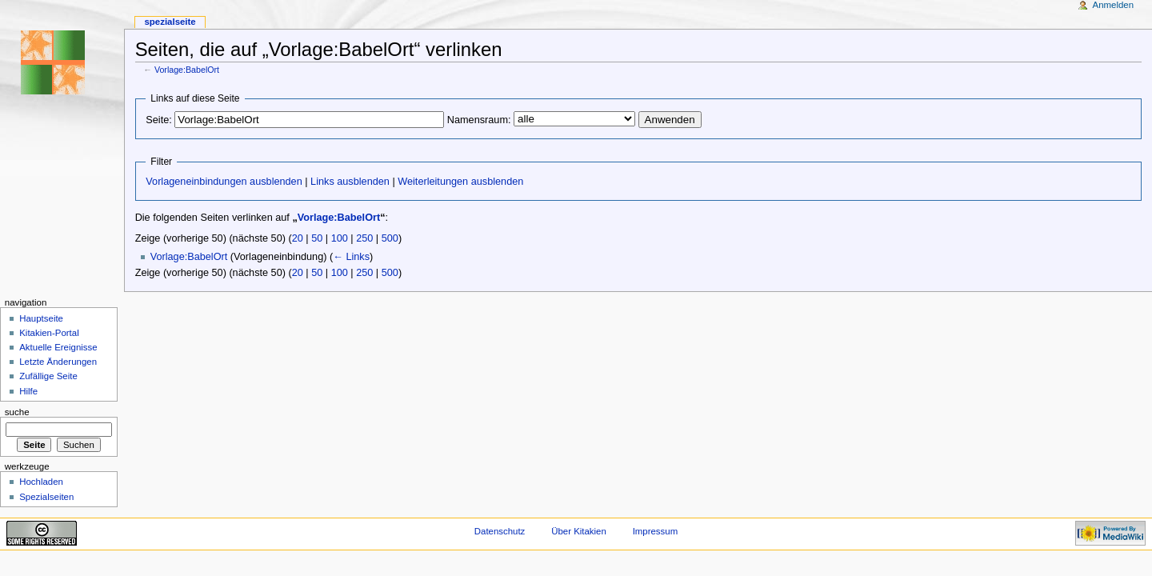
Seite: (158, 120)
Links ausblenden (350, 181)
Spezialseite (169, 21)
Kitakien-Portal (48, 333)
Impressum (655, 531)
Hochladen (41, 481)
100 (339, 238)
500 (390, 238)
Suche (17, 412)
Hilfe (28, 391)
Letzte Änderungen (58, 361)
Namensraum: (479, 120)
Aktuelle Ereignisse (58, 347)
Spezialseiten (46, 497)
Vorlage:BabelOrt (186, 69)
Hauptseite (41, 318)
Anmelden (1113, 5)
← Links (351, 256)
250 (364, 238)
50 (316, 238)
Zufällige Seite (48, 376)
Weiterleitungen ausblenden (460, 181)
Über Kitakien (578, 531)
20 (297, 238)
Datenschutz (500, 531)
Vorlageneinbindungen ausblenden (224, 181)
